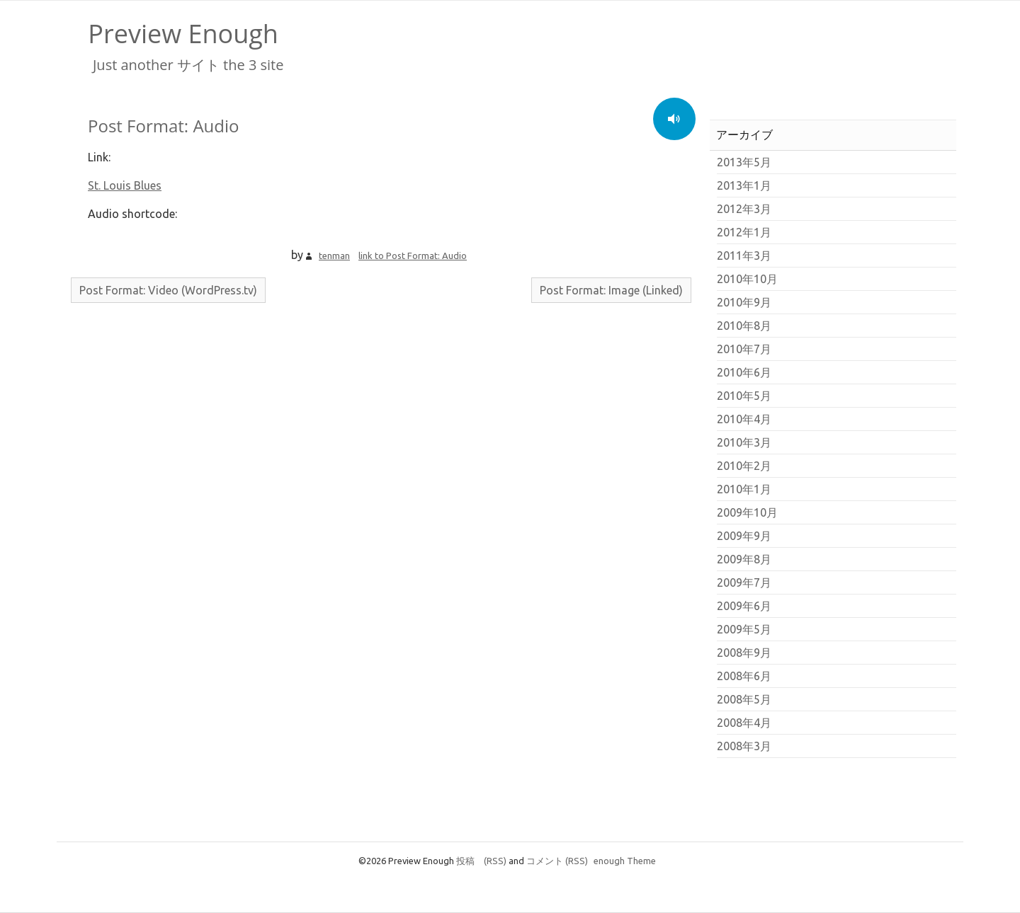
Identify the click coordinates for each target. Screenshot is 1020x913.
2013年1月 (744, 185)
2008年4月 (744, 722)
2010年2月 (744, 465)
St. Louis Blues (125, 185)
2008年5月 (744, 699)
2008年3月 (744, 746)
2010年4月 (744, 419)
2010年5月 (744, 395)
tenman (334, 255)
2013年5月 (744, 162)
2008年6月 (744, 676)
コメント (557, 861)
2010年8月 (744, 325)
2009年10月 (747, 512)
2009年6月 (744, 605)
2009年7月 (744, 582)
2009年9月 (744, 535)
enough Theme (625, 861)
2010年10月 (747, 278)
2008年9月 (744, 652)
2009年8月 (744, 559)
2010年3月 (744, 442)
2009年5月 (744, 629)
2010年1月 (744, 489)
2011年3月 (744, 255)
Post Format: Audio (163, 125)
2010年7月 (744, 349)
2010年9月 (744, 302)
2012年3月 (744, 208)
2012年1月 (744, 232)
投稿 (481, 861)
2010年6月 (744, 372)
